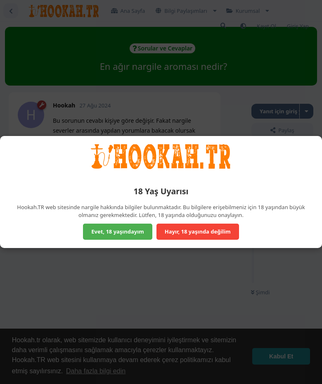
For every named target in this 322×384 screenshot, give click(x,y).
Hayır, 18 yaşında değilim (198, 231)
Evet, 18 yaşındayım (117, 231)
